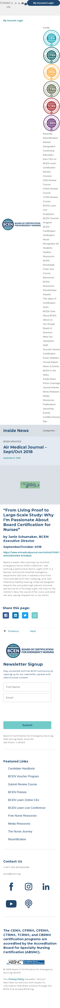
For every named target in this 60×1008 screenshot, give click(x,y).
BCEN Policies (17, 792)
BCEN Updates (12, 441)
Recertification (50, 138)
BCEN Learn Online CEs (23, 800)
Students (47, 248)
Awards (47, 294)
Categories (49, 430)
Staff (45, 345)
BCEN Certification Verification (49, 230)
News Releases (51, 391)
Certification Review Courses (49, 171)
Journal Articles (51, 387)
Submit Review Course (22, 784)
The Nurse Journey (20, 831)
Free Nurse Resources (22, 815)
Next (33, 631)
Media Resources (19, 823)
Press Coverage (51, 383)
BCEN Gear (49, 311)
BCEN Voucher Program (23, 776)
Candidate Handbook (21, 768)
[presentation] (27, 710)
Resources (48, 277)
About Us (48, 319)
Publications (49, 404)
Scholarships (50, 290)
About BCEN (49, 315)
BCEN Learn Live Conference (26, 807)
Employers (48, 214)
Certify (46, 27)
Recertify (47, 133)
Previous (13, 631)
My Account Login (43, 3)
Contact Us (5, 5)
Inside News (49, 379)
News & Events (51, 366)
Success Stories (51, 349)
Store (46, 307)
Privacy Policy (16, 979)
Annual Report (50, 362)
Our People (49, 324)
